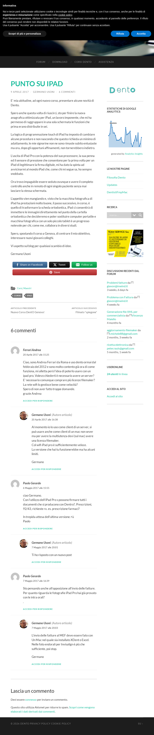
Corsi (20, 288)
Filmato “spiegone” (84, 310)
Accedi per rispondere (38, 401)
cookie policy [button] (65, 15)
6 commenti (67, 91)
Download (60, 61)
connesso (31, 699)
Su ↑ (140, 723)
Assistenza (106, 61)
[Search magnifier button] (140, 215)
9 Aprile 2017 (20, 91)
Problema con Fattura (120, 297)
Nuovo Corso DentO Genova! (27, 310)
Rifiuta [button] (120, 33)
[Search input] (120, 215)
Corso (17, 295)
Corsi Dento (83, 61)
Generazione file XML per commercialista (122, 313)
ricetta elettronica (118, 344)
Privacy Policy (40, 723)
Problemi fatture (117, 282)
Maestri (28, 288)
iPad (29, 295)
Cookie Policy (61, 723)
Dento (24, 723)
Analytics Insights (134, 153)
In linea (117, 374)
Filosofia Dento (116, 177)
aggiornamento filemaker (122, 330)
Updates (112, 184)
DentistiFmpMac (117, 192)
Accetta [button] (141, 33)
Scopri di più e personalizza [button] (24, 33)
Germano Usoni (44, 91)
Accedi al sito (115, 396)
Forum (40, 61)
